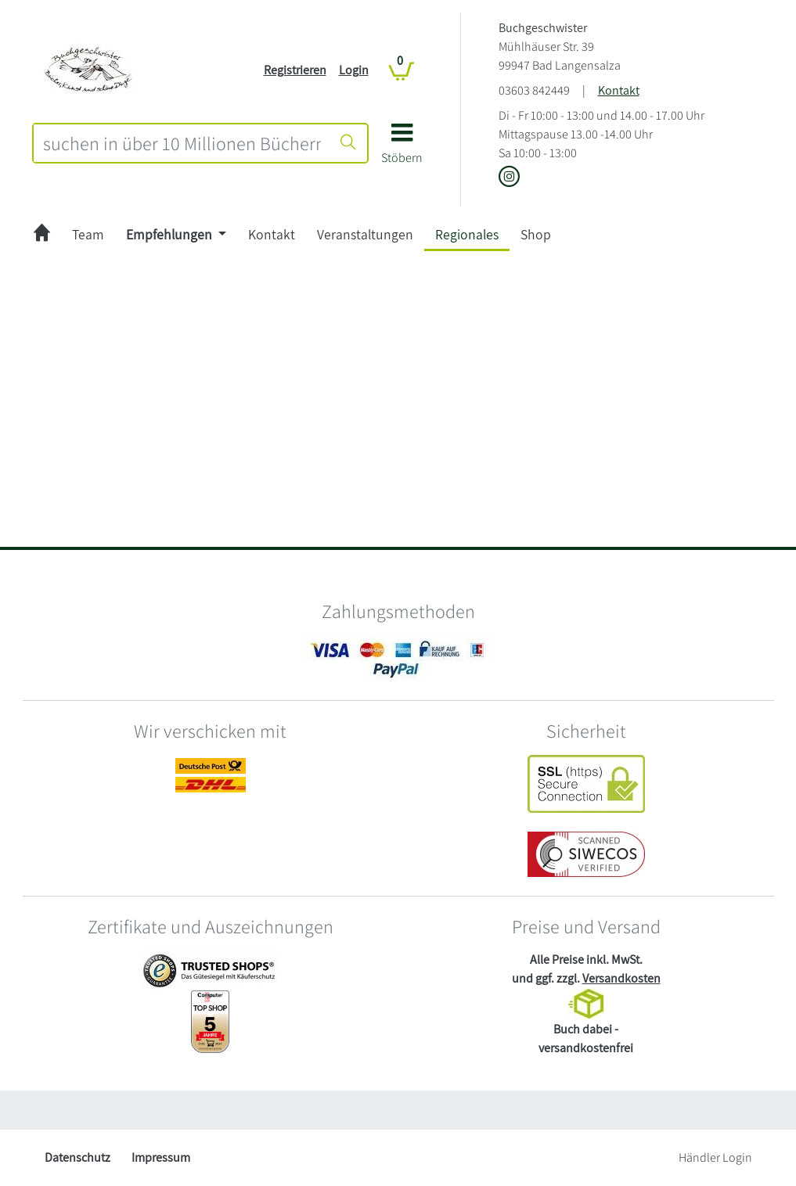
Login (354, 70)
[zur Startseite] (42, 234)
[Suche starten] (348, 143)
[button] (402, 149)
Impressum (160, 1157)
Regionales (467, 234)
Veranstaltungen (365, 234)
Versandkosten (621, 978)
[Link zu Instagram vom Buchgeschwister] (509, 178)
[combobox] (182, 143)
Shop (535, 234)
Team (88, 234)
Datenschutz (77, 1157)
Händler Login (715, 1157)
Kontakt (618, 90)
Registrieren (295, 70)
